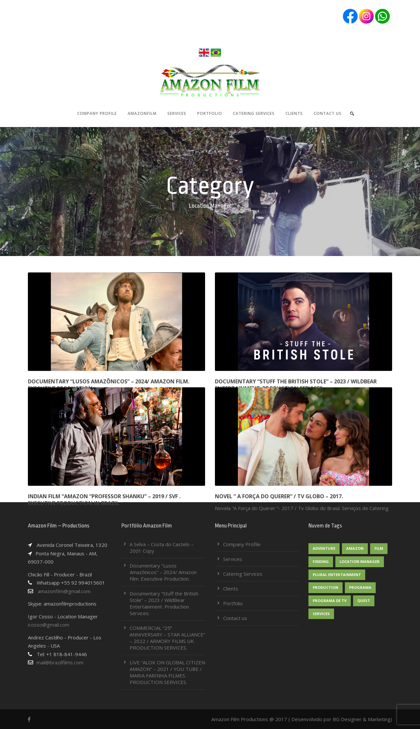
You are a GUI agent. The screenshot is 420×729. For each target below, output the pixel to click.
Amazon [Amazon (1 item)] (355, 548)
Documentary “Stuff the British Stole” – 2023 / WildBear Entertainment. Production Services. (296, 385)
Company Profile (97, 113)
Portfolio (209, 113)
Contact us (328, 113)
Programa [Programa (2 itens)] (360, 587)
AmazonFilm (142, 113)
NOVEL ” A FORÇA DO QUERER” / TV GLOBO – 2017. (279, 496)
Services (176, 113)
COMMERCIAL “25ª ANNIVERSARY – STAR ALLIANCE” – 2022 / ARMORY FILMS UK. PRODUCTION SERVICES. (167, 638)
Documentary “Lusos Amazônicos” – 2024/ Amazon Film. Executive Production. (108, 385)
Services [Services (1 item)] (321, 613)
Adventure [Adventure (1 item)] (324, 548)
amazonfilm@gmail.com (59, 591)
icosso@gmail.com (48, 624)
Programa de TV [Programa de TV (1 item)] (329, 600)
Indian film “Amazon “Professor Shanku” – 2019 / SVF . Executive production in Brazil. (104, 500)
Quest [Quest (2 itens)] (363, 600)
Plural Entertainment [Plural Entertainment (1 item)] (337, 574)
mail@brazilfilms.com (59, 662)
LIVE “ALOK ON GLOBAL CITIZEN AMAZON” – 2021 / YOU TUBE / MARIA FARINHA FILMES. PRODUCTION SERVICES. (167, 672)
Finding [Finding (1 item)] (321, 561)
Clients (294, 113)
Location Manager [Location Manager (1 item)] (360, 561)
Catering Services (254, 113)
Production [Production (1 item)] (325, 587)
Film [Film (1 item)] (378, 548)
